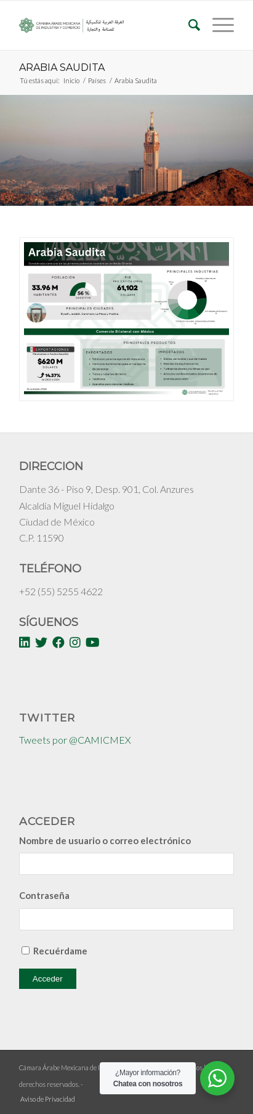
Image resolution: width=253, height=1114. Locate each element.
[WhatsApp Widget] (217, 1078)
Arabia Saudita (62, 67)
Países (97, 80)
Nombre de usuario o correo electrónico (105, 840)
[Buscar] (188, 25)
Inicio (71, 80)
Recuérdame (60, 950)
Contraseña (44, 895)
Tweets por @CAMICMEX (75, 740)
